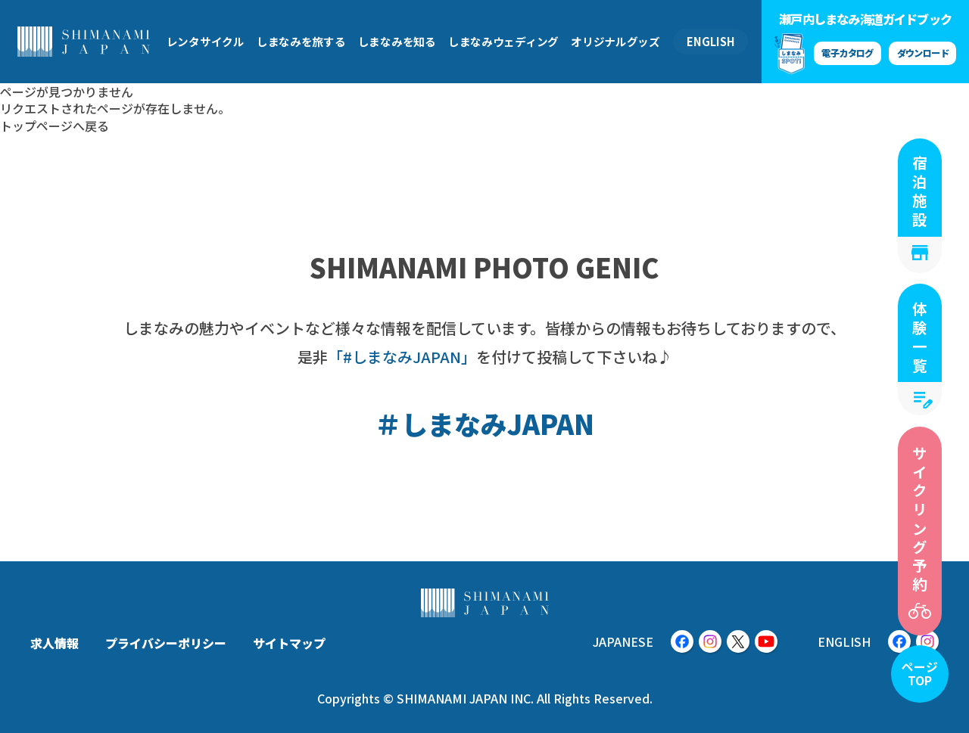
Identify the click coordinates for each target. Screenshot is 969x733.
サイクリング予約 (920, 520)
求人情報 (54, 643)
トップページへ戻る (54, 125)
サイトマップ (289, 643)
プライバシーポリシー (165, 643)
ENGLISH (711, 41)
